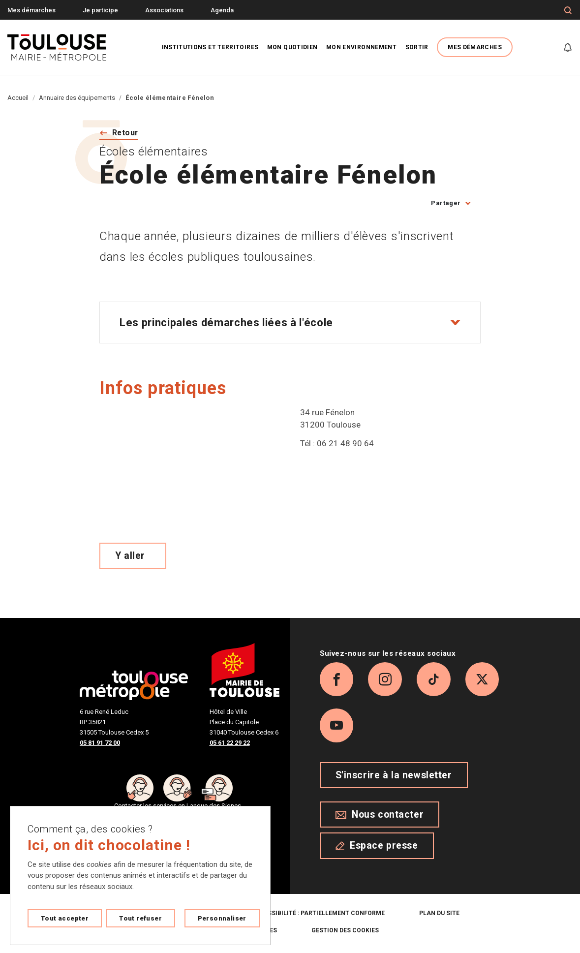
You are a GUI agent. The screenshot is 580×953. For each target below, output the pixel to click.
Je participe (100, 10)
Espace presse (377, 847)
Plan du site (439, 914)
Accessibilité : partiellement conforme (318, 914)
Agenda (222, 10)
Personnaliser (222, 918)
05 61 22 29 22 (230, 743)
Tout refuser (140, 918)
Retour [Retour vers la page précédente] (125, 132)
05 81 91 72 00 (100, 743)
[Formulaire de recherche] (568, 10)
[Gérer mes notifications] (568, 47)
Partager (445, 203)
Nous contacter (380, 816)
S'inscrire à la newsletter (394, 776)
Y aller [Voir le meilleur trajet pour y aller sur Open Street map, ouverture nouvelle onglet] (130, 555)
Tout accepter (65, 918)
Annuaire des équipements (77, 97)
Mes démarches (31, 10)
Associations (164, 10)
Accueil (18, 97)
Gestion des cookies (345, 931)
